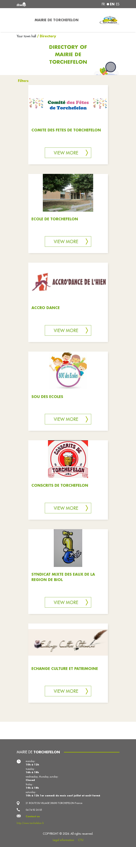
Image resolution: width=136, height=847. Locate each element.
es (117, 4)
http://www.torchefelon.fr (30, 823)
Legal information (63, 840)
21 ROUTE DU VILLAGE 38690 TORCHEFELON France (54, 803)
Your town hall (27, 36)
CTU (80, 840)
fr (103, 4)
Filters (23, 81)
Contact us (33, 816)
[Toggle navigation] (23, 20)
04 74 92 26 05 (34, 809)
